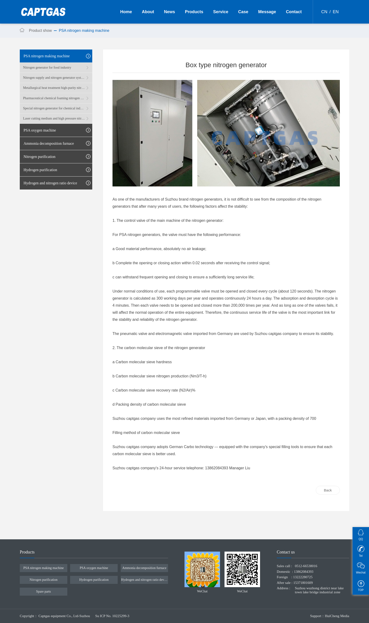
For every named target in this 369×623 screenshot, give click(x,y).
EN (336, 11)
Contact (294, 11)
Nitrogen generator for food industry (47, 67)
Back (328, 490)
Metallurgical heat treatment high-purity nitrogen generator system (54, 88)
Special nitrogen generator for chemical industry (54, 108)
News (169, 11)
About (148, 11)
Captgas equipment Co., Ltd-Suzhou (65, 616)
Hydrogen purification (94, 580)
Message (267, 11)
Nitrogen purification (44, 580)
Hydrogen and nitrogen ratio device (144, 580)
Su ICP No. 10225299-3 (112, 616)
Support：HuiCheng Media (329, 616)
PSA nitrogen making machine (43, 568)
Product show (40, 31)
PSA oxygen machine (94, 568)
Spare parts (43, 591)
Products (194, 11)
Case (243, 11)
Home (126, 11)
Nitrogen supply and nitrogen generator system (54, 77)
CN (324, 11)
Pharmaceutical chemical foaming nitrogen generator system (54, 98)
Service (220, 11)
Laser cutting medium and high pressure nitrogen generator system (54, 118)
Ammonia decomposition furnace (144, 568)
